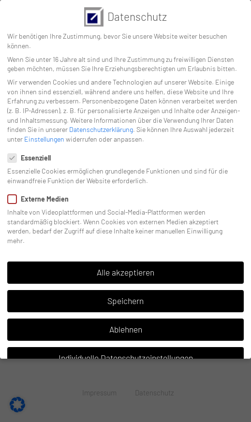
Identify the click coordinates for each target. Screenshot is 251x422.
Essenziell (32, 157)
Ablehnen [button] (125, 329)
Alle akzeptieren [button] (125, 272)
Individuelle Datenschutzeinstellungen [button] (126, 357)
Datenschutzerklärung (101, 129)
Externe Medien (41, 199)
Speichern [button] (125, 300)
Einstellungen (44, 139)
